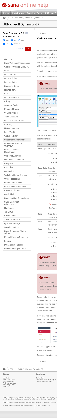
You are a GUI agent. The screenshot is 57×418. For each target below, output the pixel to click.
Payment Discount (12, 190)
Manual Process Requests (16, 237)
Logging (7, 241)
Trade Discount (11, 117)
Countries (8, 167)
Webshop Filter (11, 136)
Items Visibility (10, 78)
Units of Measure (11, 128)
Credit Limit (9, 194)
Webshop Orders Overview (16, 175)
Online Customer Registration (11, 151)
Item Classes (10, 74)
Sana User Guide (34, 13)
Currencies (9, 171)
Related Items (10, 90)
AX (15, 40)
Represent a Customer (14, 160)
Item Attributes (10, 82)
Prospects (8, 163)
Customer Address (12, 156)
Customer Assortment (14, 140)
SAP (7, 44)
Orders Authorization (13, 183)
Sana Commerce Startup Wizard (15, 232)
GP (22, 40)
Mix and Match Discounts (15, 120)
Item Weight (9, 132)
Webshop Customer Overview (13, 144)
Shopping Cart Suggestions (16, 198)
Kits (6, 94)
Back (44, 33)
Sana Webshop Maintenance (17, 63)
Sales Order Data (12, 219)
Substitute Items (11, 86)
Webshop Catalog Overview (16, 67)
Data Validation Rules (13, 245)
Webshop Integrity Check (15, 249)
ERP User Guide (16, 18)
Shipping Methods (12, 227)
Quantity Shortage (12, 223)
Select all (19, 49)
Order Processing (12, 179)
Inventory (8, 124)
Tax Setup (8, 212)
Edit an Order (10, 216)
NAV (7, 40)
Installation (18, 13)
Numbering (9, 208)
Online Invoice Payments (15, 186)
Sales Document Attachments (11, 203)
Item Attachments (12, 97)
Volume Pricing (11, 113)
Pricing (7, 101)
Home (6, 13)
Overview (8, 59)
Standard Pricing (11, 105)
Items (6, 71)
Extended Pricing (11, 109)
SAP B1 (17, 44)
